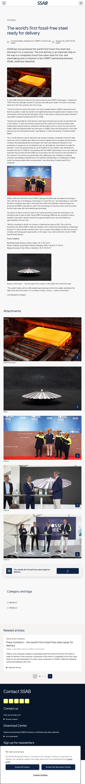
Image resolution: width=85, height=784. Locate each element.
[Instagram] (16, 701)
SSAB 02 (6, 510)
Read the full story (13, 667)
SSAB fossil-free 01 (10, 362)
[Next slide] (50, 676)
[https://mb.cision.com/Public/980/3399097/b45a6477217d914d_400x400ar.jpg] (77, 406)
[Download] (68, 571)
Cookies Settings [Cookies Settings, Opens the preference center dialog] (40, 775)
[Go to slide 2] (42, 676)
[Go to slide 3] (45, 676)
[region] (40, 765)
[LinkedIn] (6, 701)
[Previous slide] (35, 676)
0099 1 (6, 412)
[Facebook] (11, 701)
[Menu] (81, 3)
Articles (13, 602)
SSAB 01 (6, 461)
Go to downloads (11, 736)
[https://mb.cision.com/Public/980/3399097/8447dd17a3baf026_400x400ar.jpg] (77, 505)
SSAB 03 (6, 560)
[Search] (4, 3)
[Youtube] (27, 701)
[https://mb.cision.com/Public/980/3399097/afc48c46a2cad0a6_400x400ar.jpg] (77, 456)
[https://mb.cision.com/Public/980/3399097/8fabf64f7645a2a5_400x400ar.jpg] (77, 554)
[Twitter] (21, 701)
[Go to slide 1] (40, 676)
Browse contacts (11, 719)
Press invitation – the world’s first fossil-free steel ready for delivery (39, 644)
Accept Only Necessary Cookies (58, 767)
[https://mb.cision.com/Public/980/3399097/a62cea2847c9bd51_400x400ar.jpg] (77, 357)
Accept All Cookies (22, 767)
